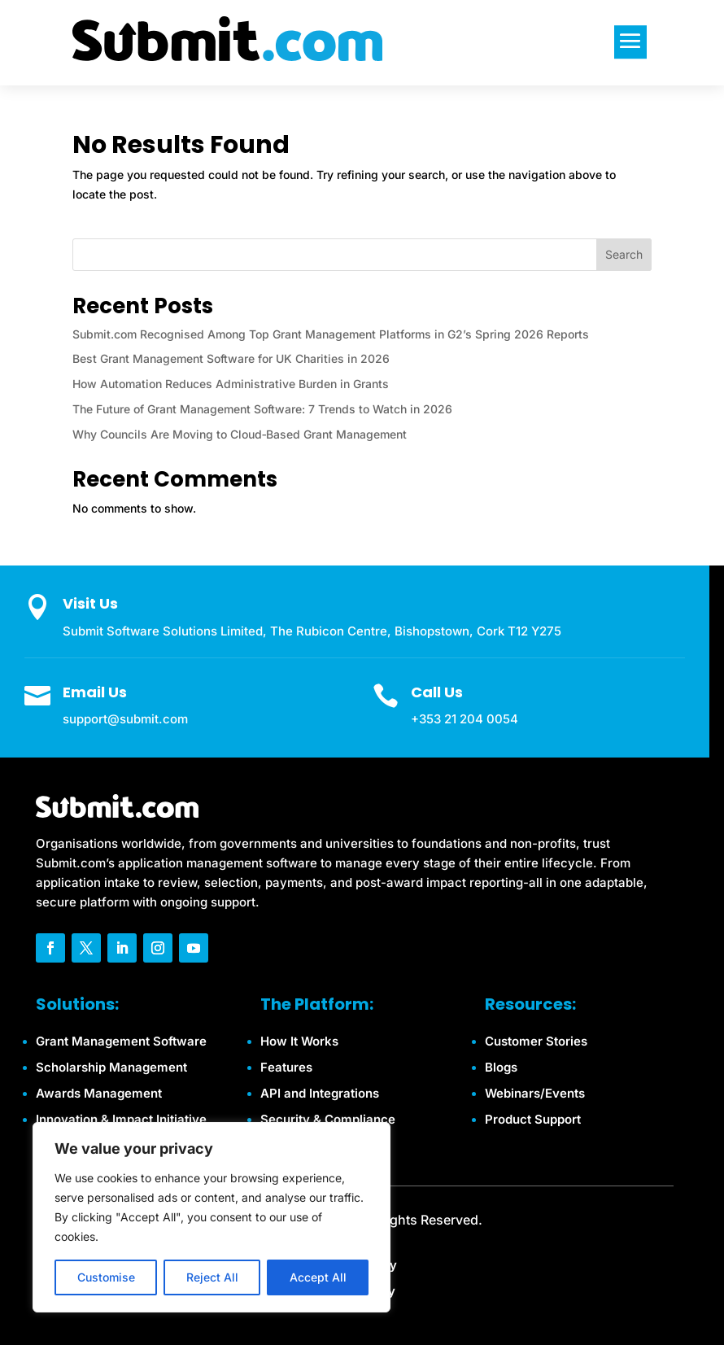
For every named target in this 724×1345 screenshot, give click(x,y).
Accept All (318, 1277)
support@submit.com (125, 719)
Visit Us (90, 603)
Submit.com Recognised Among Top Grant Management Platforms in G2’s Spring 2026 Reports (330, 334)
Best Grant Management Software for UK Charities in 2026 (231, 358)
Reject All (212, 1277)
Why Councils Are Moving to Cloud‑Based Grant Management (239, 434)
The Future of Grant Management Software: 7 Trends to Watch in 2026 (262, 409)
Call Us (437, 692)
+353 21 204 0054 (464, 719)
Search (624, 254)
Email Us (95, 692)
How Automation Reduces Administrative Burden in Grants (230, 384)
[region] (211, 1217)
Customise (106, 1277)
